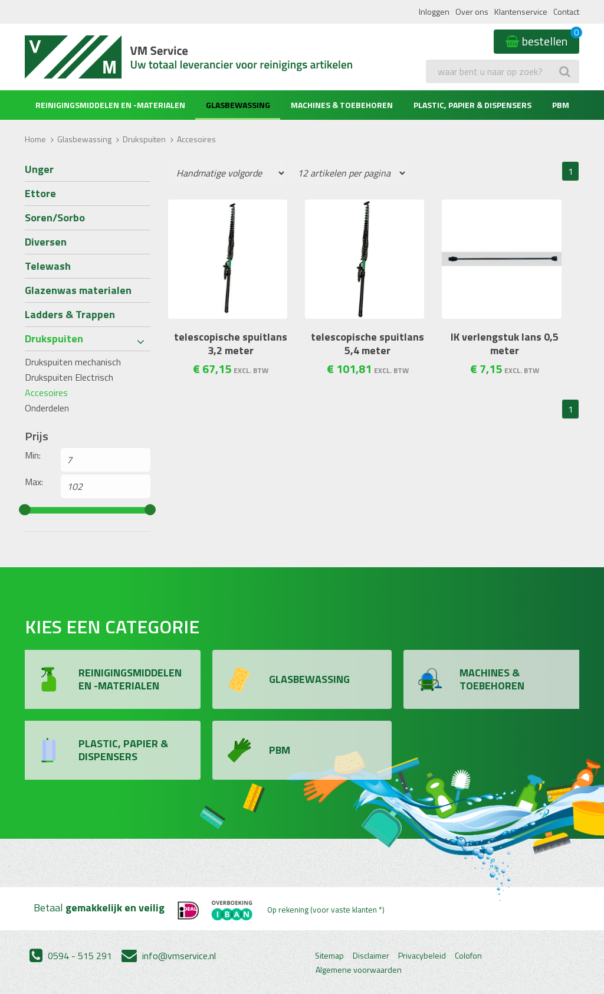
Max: (34, 482)
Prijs (36, 436)
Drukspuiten (144, 139)
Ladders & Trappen (70, 314)
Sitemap (329, 956)
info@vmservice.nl (169, 955)
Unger (39, 169)
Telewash (48, 266)
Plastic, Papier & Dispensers (472, 105)
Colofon (468, 956)
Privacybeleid (422, 956)
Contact (566, 11)
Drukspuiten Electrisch (69, 377)
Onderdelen (47, 408)
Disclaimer (371, 956)
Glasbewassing (238, 105)
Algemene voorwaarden (359, 970)
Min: (33, 455)
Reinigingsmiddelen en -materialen (110, 105)
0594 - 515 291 (70, 955)
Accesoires (46, 392)
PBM (560, 105)
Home (35, 139)
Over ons (471, 11)
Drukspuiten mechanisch (73, 362)
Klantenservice (520, 11)
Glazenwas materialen (78, 290)
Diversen (46, 242)
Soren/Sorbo (55, 217)
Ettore (40, 193)
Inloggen (434, 11)
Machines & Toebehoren (342, 105)
